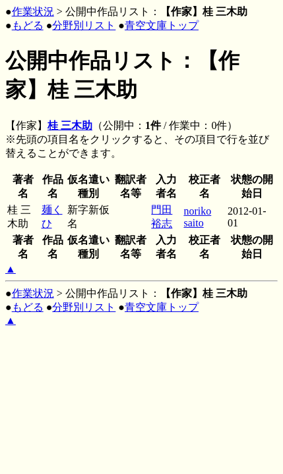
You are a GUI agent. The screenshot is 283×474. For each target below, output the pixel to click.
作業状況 (33, 11)
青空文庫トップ (162, 25)
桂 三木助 (69, 125)
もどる (28, 25)
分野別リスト (83, 25)
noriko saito (197, 216)
